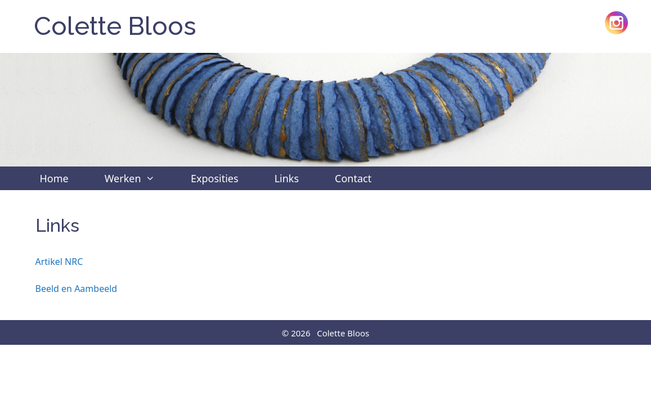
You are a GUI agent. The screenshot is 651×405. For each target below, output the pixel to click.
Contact (353, 178)
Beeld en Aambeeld (76, 288)
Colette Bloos (115, 26)
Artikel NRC (59, 261)
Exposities (215, 178)
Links (287, 178)
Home (54, 178)
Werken (139, 178)
